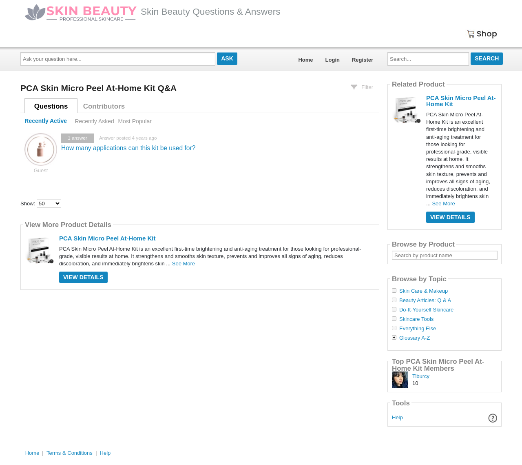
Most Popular (134, 121)
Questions (51, 106)
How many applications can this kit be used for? (128, 148)
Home (305, 60)
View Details (83, 277)
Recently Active (45, 121)
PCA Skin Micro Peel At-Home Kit (107, 238)
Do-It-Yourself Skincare (426, 310)
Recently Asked (94, 121)
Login (332, 60)
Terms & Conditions (69, 453)
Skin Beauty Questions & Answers (152, 11)
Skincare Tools (416, 319)
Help (397, 417)
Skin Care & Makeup (423, 291)
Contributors (104, 106)
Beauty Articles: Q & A (425, 300)
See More (183, 263)
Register (362, 60)
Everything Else (417, 329)
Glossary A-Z (414, 338)
